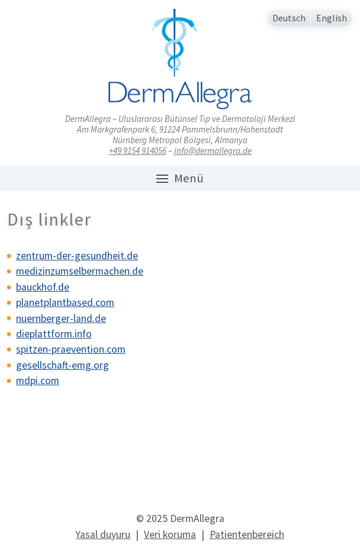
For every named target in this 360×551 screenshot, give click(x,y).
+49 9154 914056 (137, 150)
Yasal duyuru (103, 534)
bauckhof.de (42, 287)
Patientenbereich (247, 534)
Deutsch (289, 18)
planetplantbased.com (65, 302)
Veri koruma (170, 534)
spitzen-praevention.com (71, 349)
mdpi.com (37, 380)
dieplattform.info (54, 333)
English (331, 18)
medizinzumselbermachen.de (79, 271)
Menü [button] (180, 178)
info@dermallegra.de (213, 150)
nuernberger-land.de (61, 318)
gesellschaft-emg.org (62, 365)
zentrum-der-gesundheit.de (77, 255)
